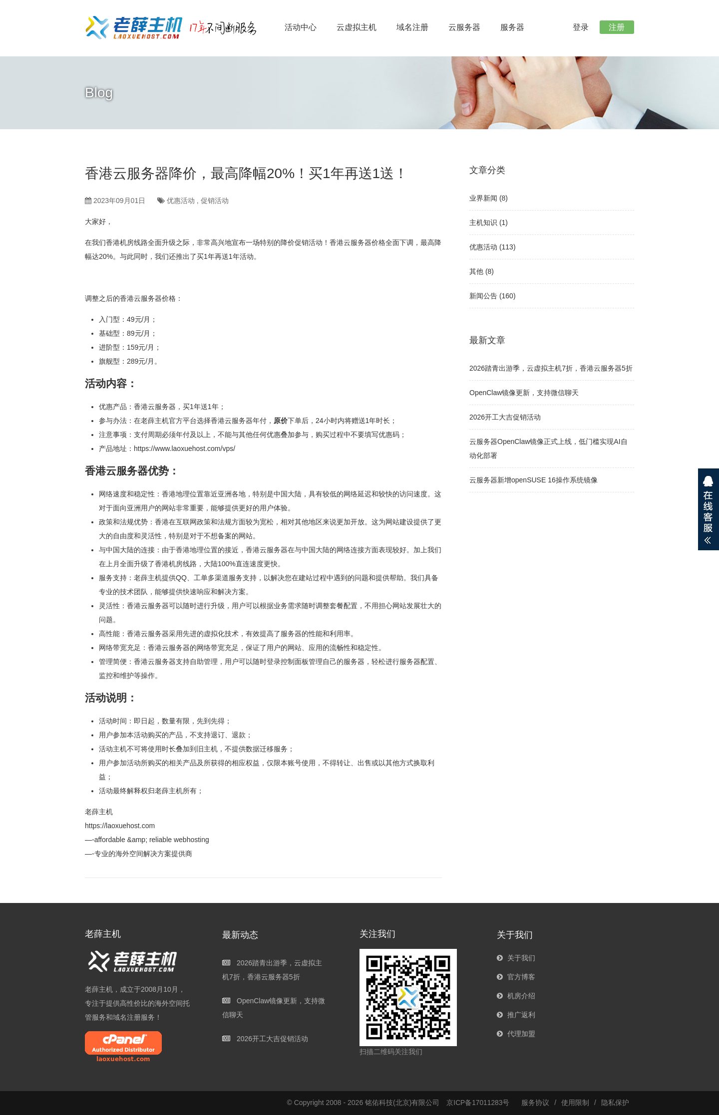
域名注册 (412, 27)
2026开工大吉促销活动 (505, 417)
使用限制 (575, 1103)
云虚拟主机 (356, 27)
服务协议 (535, 1103)
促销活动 (215, 201)
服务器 (512, 27)
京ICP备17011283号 (478, 1103)
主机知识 (483, 222)
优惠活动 (181, 201)
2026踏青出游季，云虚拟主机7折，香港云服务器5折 (551, 368)
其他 (476, 271)
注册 (616, 27)
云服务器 (464, 27)
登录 (578, 27)
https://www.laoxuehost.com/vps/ (184, 448)
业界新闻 (483, 198)
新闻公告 (483, 296)
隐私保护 (615, 1103)
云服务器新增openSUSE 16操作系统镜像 (533, 480)
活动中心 (301, 27)
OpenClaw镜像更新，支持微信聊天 (524, 393)
